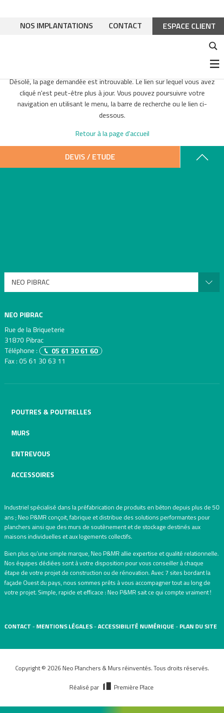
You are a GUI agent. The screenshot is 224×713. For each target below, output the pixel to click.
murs (74, 526)
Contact (125, 26)
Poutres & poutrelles (51, 412)
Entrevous (30, 453)
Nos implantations (56, 26)
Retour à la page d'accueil (112, 133)
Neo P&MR (105, 553)
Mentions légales (64, 626)
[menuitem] (112, 282)
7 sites (174, 572)
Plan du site (198, 626)
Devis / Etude (90, 157)
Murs (20, 433)
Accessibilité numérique (136, 626)
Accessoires (32, 474)
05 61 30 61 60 (75, 350)
